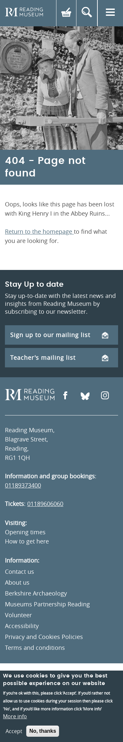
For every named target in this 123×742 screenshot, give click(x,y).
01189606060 (45, 504)
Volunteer (18, 615)
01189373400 (23, 485)
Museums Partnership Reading (47, 604)
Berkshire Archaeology (36, 593)
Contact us (19, 571)
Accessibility (22, 626)
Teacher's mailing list (59, 357)
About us (17, 582)
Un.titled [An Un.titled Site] (46, 676)
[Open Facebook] (65, 396)
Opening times (25, 532)
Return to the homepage (39, 231)
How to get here (27, 541)
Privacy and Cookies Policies (44, 637)
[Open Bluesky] (85, 396)
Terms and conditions (35, 647)
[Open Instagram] (105, 396)
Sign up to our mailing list (59, 335)
